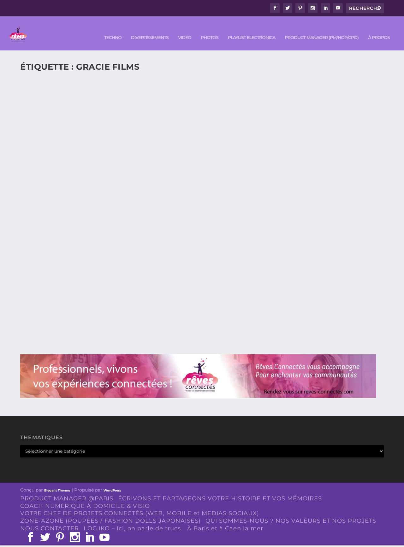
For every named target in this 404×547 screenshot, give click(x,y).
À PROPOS (379, 29)
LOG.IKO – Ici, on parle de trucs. (133, 519)
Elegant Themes (57, 481)
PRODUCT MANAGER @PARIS (66, 489)
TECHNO (113, 29)
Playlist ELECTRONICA (251, 29)
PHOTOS (209, 29)
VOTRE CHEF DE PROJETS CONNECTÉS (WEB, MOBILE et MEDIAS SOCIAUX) (139, 504)
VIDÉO (184, 29)
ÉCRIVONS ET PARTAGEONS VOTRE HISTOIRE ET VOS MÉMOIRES (220, 489)
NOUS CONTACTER (49, 519)
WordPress (112, 481)
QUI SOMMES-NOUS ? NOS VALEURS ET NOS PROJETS (290, 512)
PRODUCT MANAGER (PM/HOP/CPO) (322, 29)
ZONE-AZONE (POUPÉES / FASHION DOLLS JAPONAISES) (110, 512)
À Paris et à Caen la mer (225, 519)
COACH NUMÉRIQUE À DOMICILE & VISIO (85, 496)
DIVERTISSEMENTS (150, 29)
